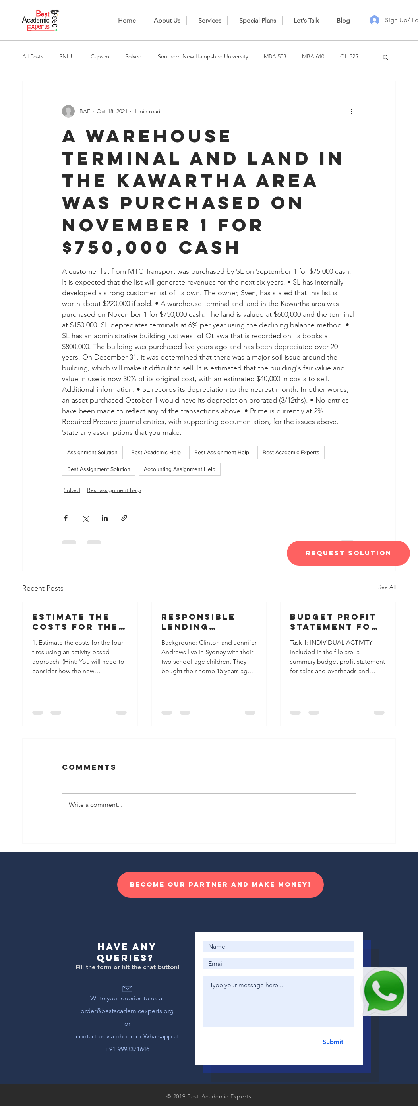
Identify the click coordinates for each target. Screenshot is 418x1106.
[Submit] (333, 1042)
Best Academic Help (156, 452)
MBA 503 (275, 56)
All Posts (32, 56)
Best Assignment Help (221, 452)
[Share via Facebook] (66, 518)
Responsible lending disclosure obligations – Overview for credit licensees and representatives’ (208, 621)
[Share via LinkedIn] (104, 518)
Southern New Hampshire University (203, 56)
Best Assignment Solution (98, 469)
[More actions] (351, 111)
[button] (385, 57)
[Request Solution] (348, 553)
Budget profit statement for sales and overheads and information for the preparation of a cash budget (336, 621)
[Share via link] (124, 518)
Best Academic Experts (291, 452)
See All (387, 587)
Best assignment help (114, 490)
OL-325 (349, 56)
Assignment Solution (92, 452)
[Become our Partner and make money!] (220, 885)
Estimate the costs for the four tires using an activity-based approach (77, 621)
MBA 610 (313, 56)
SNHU (67, 56)
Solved (133, 56)
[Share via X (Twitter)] (85, 518)
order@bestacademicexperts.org (127, 1011)
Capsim (100, 56)
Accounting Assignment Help (179, 469)
